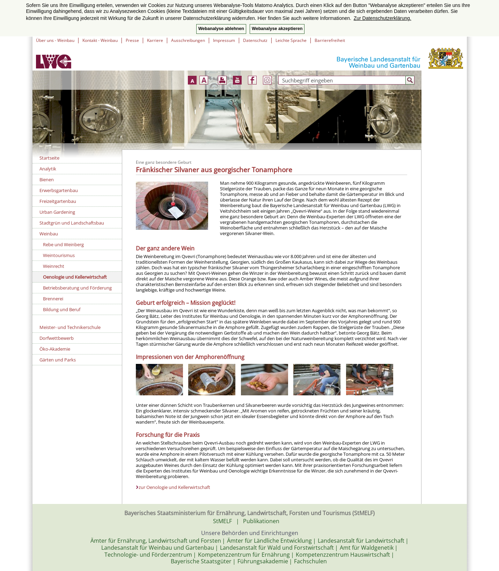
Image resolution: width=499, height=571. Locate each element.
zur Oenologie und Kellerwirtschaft (174, 487)
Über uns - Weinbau (55, 40)
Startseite (49, 158)
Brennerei (53, 298)
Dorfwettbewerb (56, 338)
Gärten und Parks (57, 360)
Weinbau (48, 233)
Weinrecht (53, 266)
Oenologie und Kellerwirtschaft (75, 277)
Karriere (155, 40)
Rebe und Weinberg (63, 244)
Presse (132, 40)
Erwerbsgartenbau (58, 190)
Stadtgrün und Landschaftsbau (71, 223)
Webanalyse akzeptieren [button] (277, 28)
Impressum (224, 40)
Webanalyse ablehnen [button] (221, 28)
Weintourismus (59, 255)
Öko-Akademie (54, 349)
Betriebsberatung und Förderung (77, 288)
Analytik (47, 169)
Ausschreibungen (188, 40)
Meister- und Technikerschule (70, 327)
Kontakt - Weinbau (100, 40)
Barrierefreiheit (330, 40)
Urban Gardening (57, 212)
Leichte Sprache (291, 40)
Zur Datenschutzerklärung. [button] (382, 18)
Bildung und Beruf (61, 309)
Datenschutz (255, 40)
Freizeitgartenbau (57, 201)
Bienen (46, 179)
